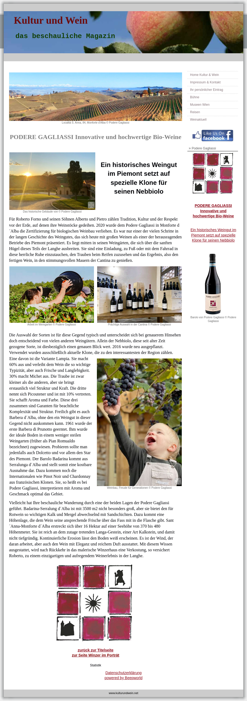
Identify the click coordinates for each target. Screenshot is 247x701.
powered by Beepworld (123, 678)
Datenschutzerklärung (123, 673)
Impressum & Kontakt (205, 82)
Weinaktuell (198, 119)
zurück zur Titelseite (95, 650)
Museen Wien (199, 105)
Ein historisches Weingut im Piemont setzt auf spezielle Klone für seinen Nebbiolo (213, 235)
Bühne (194, 97)
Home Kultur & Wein (204, 75)
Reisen (195, 112)
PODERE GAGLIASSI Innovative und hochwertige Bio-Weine (213, 210)
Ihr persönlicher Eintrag (206, 90)
